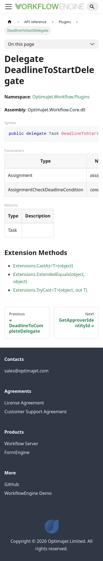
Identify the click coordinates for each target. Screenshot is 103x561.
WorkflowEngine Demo (28, 493)
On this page (21, 44)
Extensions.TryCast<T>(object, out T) (50, 290)
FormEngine (16, 452)
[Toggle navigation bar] (8, 6)
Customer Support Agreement (35, 412)
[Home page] (9, 22)
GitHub (11, 484)
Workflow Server (21, 444)
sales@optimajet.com (26, 371)
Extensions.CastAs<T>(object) (43, 266)
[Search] (93, 6)
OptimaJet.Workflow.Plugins (61, 97)
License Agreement (24, 403)
